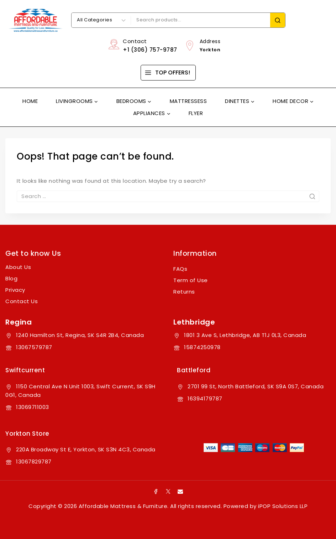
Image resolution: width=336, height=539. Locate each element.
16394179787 (205, 398)
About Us (18, 267)
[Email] (180, 491)
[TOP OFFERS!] (168, 73)
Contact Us (21, 301)
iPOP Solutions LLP (283, 506)
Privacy (15, 290)
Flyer (196, 113)
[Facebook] (156, 491)
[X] (168, 491)
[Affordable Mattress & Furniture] (35, 20)
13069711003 (32, 407)
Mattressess (188, 101)
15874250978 (202, 347)
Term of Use (190, 280)
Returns (184, 291)
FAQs (180, 269)
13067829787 (34, 461)
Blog (11, 278)
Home (30, 101)
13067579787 (34, 347)
